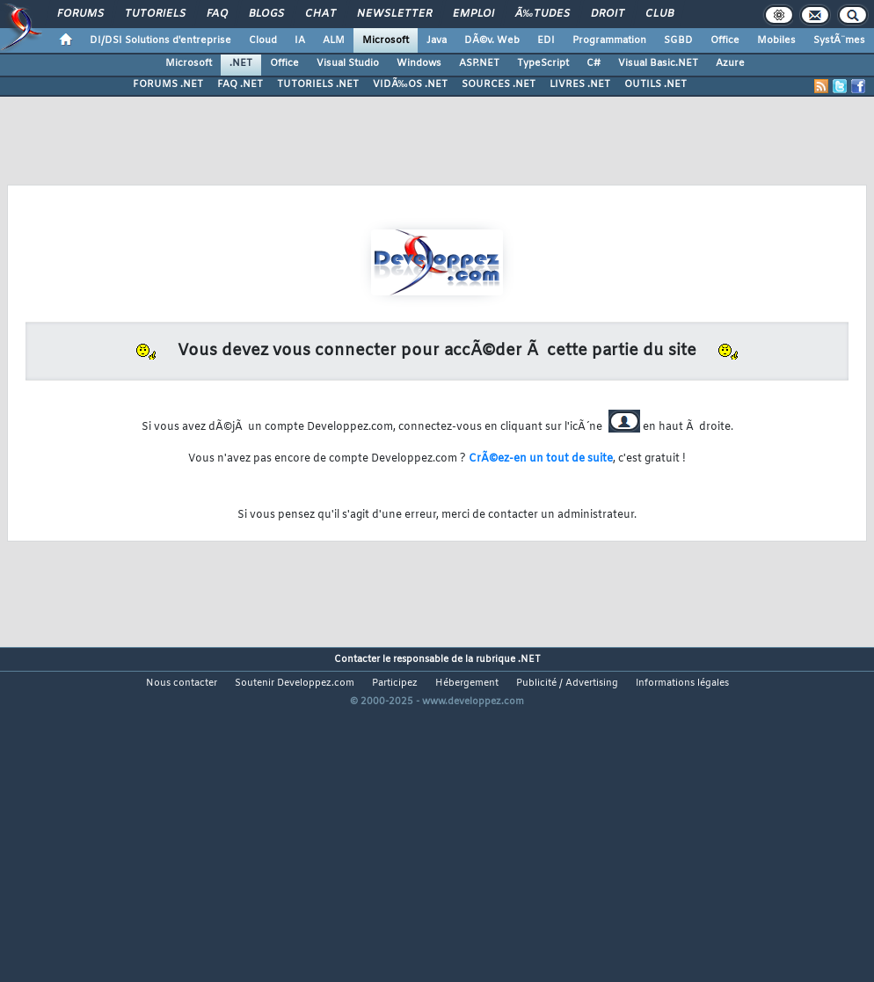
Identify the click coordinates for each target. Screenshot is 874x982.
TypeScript (543, 63)
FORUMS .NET (168, 84)
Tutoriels (155, 14)
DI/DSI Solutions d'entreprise (160, 40)
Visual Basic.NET (658, 63)
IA (300, 40)
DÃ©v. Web (492, 40)
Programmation (609, 40)
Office (724, 40)
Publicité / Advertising (567, 683)
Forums (80, 14)
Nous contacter (181, 683)
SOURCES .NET (498, 84)
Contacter (357, 659)
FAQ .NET (240, 84)
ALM (334, 40)
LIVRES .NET (580, 84)
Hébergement (467, 683)
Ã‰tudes (542, 14)
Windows (419, 63)
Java (436, 40)
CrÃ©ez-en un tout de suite (541, 459)
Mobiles (776, 40)
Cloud (263, 40)
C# (593, 63)
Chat (320, 14)
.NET (240, 63)
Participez (395, 683)
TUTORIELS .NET (318, 84)
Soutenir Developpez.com (294, 683)
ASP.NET (479, 63)
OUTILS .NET (655, 84)
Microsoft (385, 40)
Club (659, 14)
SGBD (678, 40)
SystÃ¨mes (839, 40)
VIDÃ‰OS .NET (410, 84)
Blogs (266, 14)
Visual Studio (348, 63)
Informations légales (682, 683)
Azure (730, 63)
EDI (546, 40)
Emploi (473, 14)
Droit (607, 14)
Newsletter (394, 14)
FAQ (217, 14)
